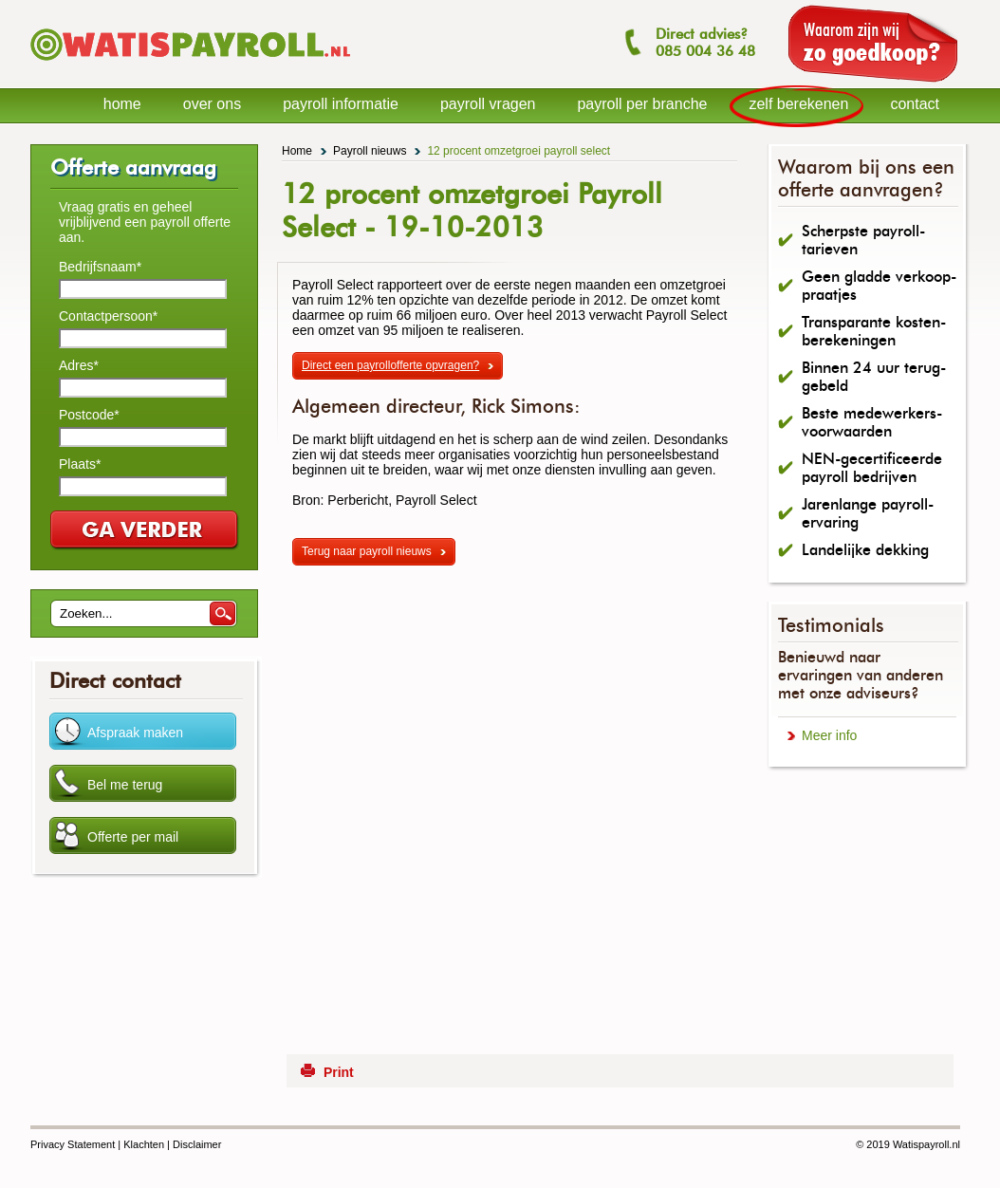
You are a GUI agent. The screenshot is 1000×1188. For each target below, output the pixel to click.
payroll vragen (488, 104)
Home (297, 151)
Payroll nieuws (369, 151)
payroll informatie (340, 104)
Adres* (79, 365)
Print (339, 1072)
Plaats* (80, 464)
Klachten (143, 1144)
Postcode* (89, 414)
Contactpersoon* (108, 316)
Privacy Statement (72, 1144)
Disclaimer (197, 1144)
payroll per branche (642, 104)
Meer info (829, 735)
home (122, 104)
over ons (212, 104)
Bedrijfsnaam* (100, 266)
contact (914, 104)
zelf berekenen (798, 104)
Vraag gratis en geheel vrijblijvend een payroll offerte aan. (145, 222)
